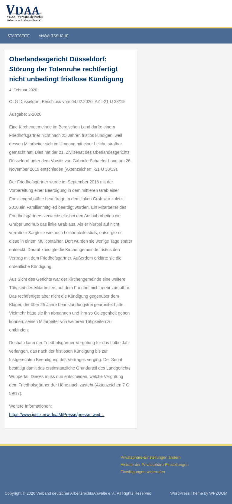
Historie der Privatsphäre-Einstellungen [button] (154, 464)
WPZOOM (218, 493)
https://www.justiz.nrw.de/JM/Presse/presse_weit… (56, 414)
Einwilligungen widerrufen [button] (143, 472)
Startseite (19, 36)
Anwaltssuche (54, 36)
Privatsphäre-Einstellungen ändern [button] (151, 457)
